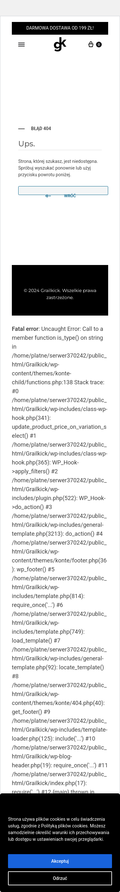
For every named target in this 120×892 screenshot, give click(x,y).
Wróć (60, 193)
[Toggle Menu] (21, 44)
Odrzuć (60, 878)
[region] (60, 842)
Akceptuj (60, 861)
